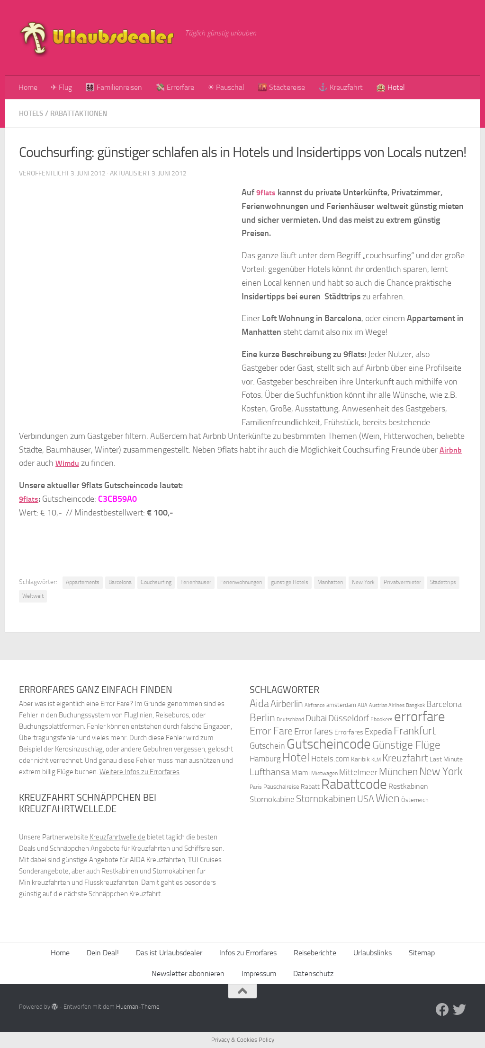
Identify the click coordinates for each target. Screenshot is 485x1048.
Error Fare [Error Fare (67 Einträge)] (271, 731)
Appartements (82, 582)
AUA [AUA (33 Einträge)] (363, 705)
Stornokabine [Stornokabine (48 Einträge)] (272, 799)
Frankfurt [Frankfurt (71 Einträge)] (415, 731)
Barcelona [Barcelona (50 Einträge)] (444, 704)
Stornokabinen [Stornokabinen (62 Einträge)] (326, 798)
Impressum (259, 973)
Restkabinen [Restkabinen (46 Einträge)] (408, 786)
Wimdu (68, 463)
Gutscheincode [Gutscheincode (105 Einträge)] (329, 744)
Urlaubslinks (372, 952)
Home (27, 87)
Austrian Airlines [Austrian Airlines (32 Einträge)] (386, 705)
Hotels (32, 113)
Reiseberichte (315, 952)
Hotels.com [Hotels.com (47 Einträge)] (330, 758)
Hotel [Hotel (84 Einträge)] (296, 757)
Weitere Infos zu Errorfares (139, 772)
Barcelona (120, 582)
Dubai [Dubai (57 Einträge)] (316, 718)
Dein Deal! (103, 952)
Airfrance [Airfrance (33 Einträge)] (315, 705)
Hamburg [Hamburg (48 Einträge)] (265, 758)
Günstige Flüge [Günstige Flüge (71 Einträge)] (406, 745)
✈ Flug (61, 87)
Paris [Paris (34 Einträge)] (256, 787)
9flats (266, 192)
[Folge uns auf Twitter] (459, 1009)
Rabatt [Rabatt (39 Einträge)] (310, 787)
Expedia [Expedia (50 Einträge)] (378, 732)
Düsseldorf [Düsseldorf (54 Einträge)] (348, 718)
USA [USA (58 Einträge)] (365, 799)
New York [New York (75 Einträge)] (441, 771)
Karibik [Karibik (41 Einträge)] (360, 759)
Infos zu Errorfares (248, 952)
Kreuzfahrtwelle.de (117, 837)
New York (363, 582)
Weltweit (33, 596)
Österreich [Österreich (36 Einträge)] (415, 799)
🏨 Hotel (390, 87)
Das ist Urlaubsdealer (169, 952)
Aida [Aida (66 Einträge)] (259, 704)
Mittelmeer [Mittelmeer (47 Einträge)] (358, 772)
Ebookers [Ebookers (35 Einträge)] (381, 719)
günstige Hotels (289, 582)
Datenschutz (313, 973)
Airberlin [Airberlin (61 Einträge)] (286, 703)
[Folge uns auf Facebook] (442, 1009)
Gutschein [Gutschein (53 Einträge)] (267, 746)
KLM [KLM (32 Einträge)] (376, 760)
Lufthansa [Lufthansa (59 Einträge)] (270, 771)
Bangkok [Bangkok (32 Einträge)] (415, 705)
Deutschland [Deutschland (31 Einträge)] (290, 719)
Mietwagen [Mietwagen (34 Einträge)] (324, 773)
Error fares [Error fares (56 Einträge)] (313, 731)
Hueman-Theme (138, 1006)
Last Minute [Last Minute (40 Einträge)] (446, 759)
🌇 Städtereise (281, 87)
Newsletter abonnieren (188, 973)
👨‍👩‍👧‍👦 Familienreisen (113, 87)
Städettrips (443, 582)
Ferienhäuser (195, 582)
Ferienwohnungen (241, 582)
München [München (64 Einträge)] (398, 771)
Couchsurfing (156, 582)
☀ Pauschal (225, 87)
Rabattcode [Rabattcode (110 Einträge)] (354, 784)
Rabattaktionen (83, 113)
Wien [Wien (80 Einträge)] (388, 798)
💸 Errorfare (174, 87)
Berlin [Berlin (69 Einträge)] (262, 717)
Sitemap (422, 952)
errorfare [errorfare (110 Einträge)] (419, 716)
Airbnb (452, 450)
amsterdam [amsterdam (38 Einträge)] (341, 704)
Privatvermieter (402, 582)
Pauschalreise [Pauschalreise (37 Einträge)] (281, 786)
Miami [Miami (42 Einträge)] (300, 773)
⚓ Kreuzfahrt (340, 87)
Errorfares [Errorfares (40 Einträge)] (348, 732)
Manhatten (330, 582)
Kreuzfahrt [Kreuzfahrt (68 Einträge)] (405, 757)
